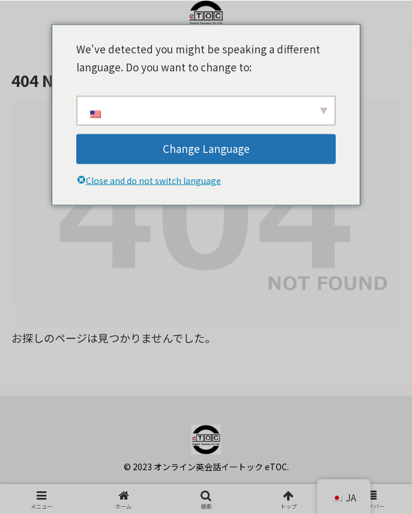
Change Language (206, 148)
